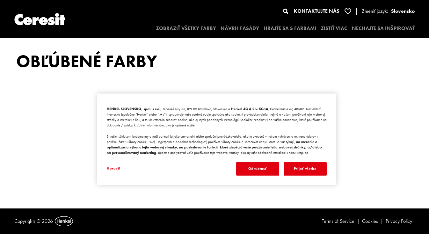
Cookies (370, 221)
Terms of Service (338, 221)
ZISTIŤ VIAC (334, 28)
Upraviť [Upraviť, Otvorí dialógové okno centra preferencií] (114, 168)
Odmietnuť (257, 168)
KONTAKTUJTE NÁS (316, 11)
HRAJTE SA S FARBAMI (290, 28)
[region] (216, 139)
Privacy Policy (399, 221)
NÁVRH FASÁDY (240, 28)
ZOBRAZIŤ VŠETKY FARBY (186, 28)
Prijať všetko (305, 168)
